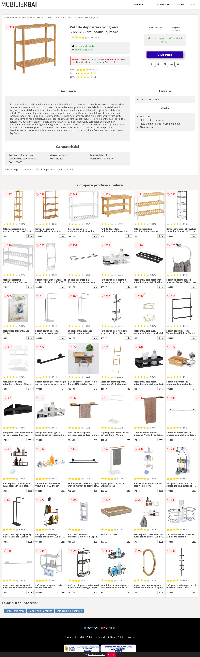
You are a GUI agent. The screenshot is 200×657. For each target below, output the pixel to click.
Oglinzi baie (163, 4)
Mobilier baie (141, 4)
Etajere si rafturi (187, 4)
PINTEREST (108, 628)
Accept (111, 654)
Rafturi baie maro (15, 610)
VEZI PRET (165, 54)
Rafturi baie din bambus (69, 610)
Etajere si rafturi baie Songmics (59, 17)
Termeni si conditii (74, 637)
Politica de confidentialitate (101, 637)
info (30, 236)
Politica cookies (126, 637)
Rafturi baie (35, 17)
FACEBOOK (91, 628)
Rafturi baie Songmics (88, 17)
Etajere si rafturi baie (16, 17)
